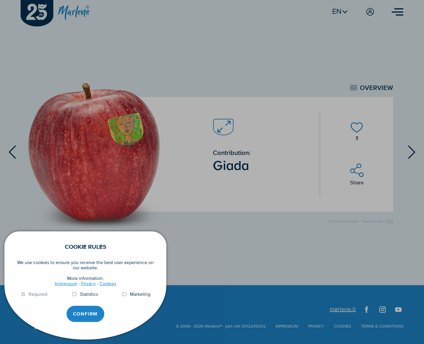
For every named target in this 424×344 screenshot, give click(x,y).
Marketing (140, 294)
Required (38, 294)
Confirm (85, 314)
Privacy (88, 284)
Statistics (89, 294)
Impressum (66, 284)
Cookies (108, 284)
